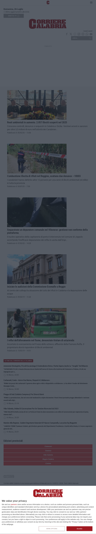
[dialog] (48, 510)
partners (14, 504)
